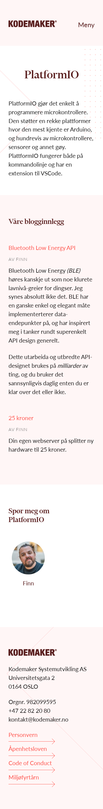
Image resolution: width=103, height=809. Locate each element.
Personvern (32, 736)
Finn (22, 259)
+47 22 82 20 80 (29, 710)
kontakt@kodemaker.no (38, 719)
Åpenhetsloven (32, 750)
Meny (86, 25)
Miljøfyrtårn (32, 779)
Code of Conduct (32, 764)
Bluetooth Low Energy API (42, 247)
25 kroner (21, 417)
